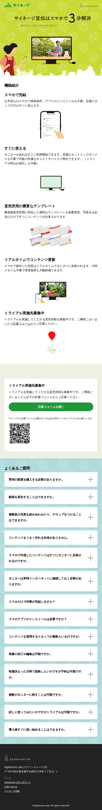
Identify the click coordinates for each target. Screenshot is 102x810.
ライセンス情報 (12, 791)
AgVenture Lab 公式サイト (17, 782)
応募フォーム (22, 324)
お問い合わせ (10, 786)
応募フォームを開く (51, 407)
